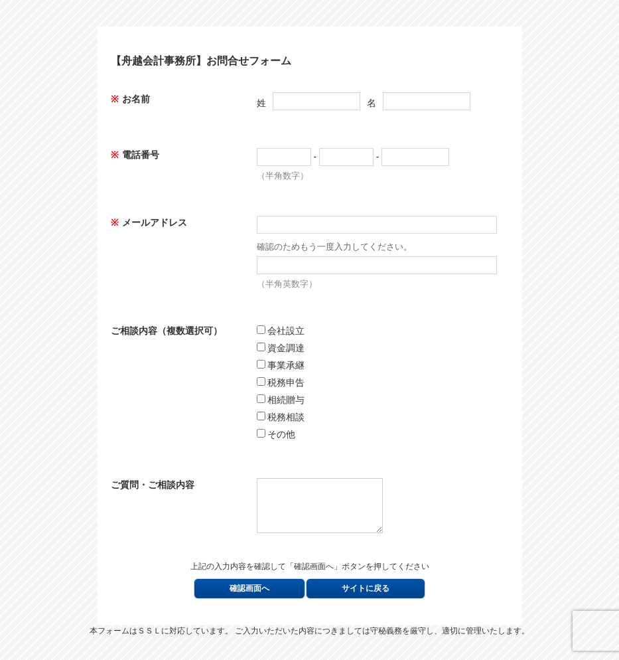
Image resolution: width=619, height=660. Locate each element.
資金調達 (281, 348)
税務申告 (281, 382)
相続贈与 (281, 399)
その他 (276, 434)
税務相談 (281, 417)
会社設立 (281, 330)
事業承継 (281, 365)
